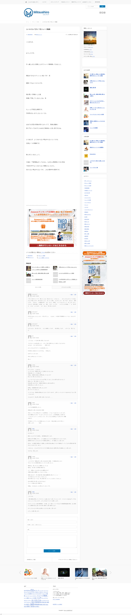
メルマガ (44, 2)
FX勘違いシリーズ (88, 190)
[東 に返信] (72, 336)
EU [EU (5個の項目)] (29, 590)
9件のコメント (39, 34)
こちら (43, 252)
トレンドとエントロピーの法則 (97, 114)
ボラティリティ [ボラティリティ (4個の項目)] (27, 600)
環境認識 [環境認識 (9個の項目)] (37, 604)
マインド (86, 204)
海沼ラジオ (86, 221)
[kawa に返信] (72, 402)
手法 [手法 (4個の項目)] (25, 604)
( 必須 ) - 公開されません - (34, 524)
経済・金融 (86, 233)
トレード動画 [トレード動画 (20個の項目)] (42, 596)
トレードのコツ (87, 202)
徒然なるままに (87, 214)
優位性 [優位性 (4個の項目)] (33, 602)
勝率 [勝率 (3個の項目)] (41, 602)
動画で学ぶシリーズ (76, 2)
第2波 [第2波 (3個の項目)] (25, 606)
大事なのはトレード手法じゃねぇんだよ (68, 267)
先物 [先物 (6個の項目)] (36, 602)
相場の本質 (86, 226)
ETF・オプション (88, 180)
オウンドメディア (55, 2)
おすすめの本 (87, 192)
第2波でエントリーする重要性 (96, 147)
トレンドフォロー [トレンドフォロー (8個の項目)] (37, 593)
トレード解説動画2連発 (37, 279)
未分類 (85, 216)
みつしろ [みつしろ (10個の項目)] (36, 590)
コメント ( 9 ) (38, 287)
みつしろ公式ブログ (68, 610)
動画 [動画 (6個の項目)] (38, 602)
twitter (102, 12)
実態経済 (86, 212)
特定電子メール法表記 (57, 604)
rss (100, 12)
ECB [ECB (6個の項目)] (27, 590)
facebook (104, 12)
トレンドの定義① (94, 127)
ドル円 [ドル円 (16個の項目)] (39, 598)
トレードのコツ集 (94, 167)
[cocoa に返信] (72, 365)
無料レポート (87, 224)
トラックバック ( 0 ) (66, 287)
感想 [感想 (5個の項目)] (48, 602)
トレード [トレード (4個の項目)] (27, 595)
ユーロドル (46, 257)
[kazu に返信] (72, 428)
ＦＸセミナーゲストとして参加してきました (67, 559)
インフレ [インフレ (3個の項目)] (41, 590)
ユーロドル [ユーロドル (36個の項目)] (36, 600)
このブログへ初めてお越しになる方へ (97, 161)
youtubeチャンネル (87, 2)
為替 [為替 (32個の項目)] (32, 604)
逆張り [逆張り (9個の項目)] (29, 606)
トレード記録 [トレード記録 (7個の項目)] (32, 598)
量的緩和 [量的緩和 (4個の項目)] (33, 606)
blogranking (93, 154)
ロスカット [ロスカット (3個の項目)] (29, 602)
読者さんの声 (87, 240)
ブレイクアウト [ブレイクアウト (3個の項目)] (45, 598)
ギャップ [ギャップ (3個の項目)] (26, 592)
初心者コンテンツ (65, 2)
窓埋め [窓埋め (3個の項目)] (46, 604)
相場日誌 (86, 231)
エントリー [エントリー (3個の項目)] (46, 590)
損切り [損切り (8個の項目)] (28, 604)
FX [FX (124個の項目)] (32, 590)
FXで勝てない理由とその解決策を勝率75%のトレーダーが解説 (97, 75)
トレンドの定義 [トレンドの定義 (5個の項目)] (28, 593)
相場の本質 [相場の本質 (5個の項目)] (42, 604)
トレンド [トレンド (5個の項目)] (46, 592)
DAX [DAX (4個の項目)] (25, 590)
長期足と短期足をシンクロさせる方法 (97, 122)
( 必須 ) (30, 519)
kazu (33, 428)
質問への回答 (87, 243)
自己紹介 (86, 238)
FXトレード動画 (41, 255)
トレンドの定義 (87, 200)
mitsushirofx (30, 34)
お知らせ (86, 195)
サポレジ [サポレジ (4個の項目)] (37, 592)
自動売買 (86, 236)
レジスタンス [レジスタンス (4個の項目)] (44, 600)
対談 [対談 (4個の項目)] (46, 602)
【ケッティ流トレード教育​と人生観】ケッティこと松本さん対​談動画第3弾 (41, 268)
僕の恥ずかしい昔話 (31, 559)
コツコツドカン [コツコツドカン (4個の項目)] (31, 592)
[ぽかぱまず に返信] (72, 294)
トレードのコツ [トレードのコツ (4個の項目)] (33, 595)
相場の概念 (86, 228)
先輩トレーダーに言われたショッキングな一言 (97, 108)
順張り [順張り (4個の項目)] (37, 606)
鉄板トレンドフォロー (89, 245)
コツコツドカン (87, 197)
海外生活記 (86, 219)
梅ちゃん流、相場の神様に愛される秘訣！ (40, 274)
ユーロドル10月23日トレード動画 (66, 273)
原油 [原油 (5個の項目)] (43, 602)
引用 (75, 294)
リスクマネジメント (88, 209)
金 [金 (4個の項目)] (35, 606)
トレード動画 (41, 257)
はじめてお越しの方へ (33, 2)
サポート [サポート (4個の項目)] (41, 592)
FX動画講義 (86, 188)
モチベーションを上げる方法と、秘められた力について (97, 101)
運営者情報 (97, 2)
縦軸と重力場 (93, 87)
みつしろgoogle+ (56, 599)
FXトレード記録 (87, 185)
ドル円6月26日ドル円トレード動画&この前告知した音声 (68, 280)
